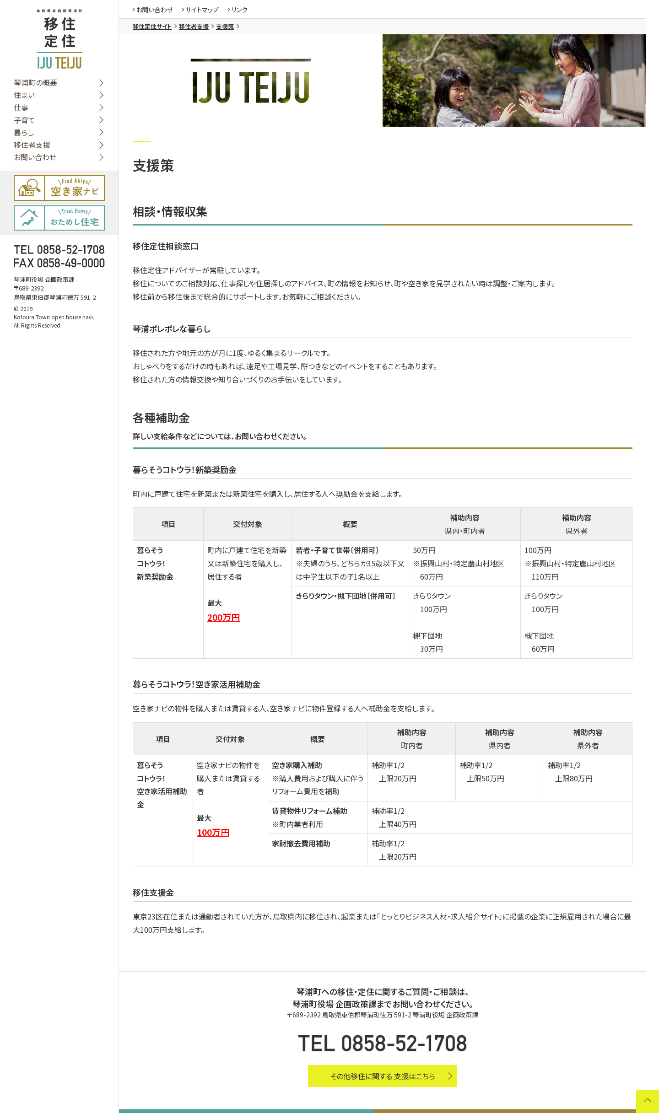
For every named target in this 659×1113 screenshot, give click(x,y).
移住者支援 (32, 144)
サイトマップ (202, 9)
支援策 (225, 26)
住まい (24, 95)
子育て (24, 120)
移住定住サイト (152, 26)
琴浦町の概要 (35, 82)
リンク (239, 9)
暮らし (24, 132)
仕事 (21, 107)
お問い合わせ (35, 157)
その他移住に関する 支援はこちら (382, 1075)
